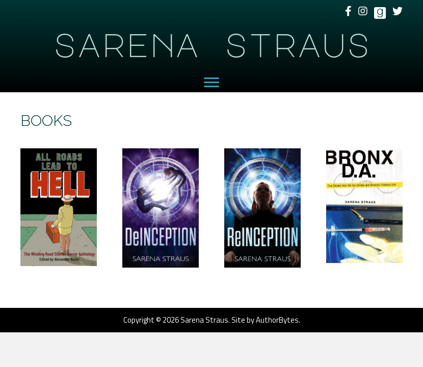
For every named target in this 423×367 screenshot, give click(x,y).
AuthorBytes (277, 320)
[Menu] (211, 82)
